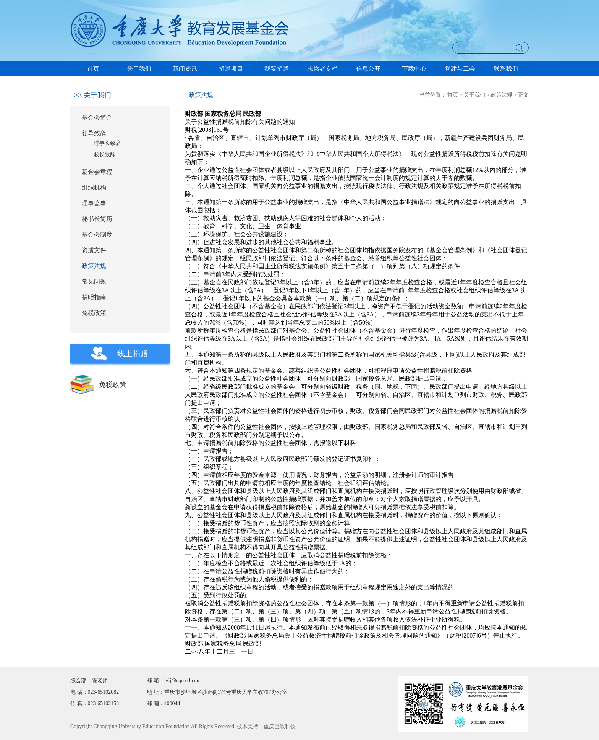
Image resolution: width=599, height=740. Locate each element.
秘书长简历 (97, 219)
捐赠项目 (231, 68)
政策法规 (94, 266)
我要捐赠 (276, 68)
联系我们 (506, 68)
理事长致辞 (107, 143)
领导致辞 (94, 133)
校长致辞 (104, 154)
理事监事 (94, 203)
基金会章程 (97, 172)
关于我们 (139, 68)
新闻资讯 (185, 68)
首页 (93, 68)
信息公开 (368, 68)
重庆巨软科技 (280, 726)
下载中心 (414, 68)
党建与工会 (460, 68)
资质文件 (94, 250)
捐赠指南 (94, 297)
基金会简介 (97, 117)
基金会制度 (97, 234)
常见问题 (94, 281)
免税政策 (94, 313)
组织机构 (94, 187)
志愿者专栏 (322, 68)
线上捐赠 (132, 353)
